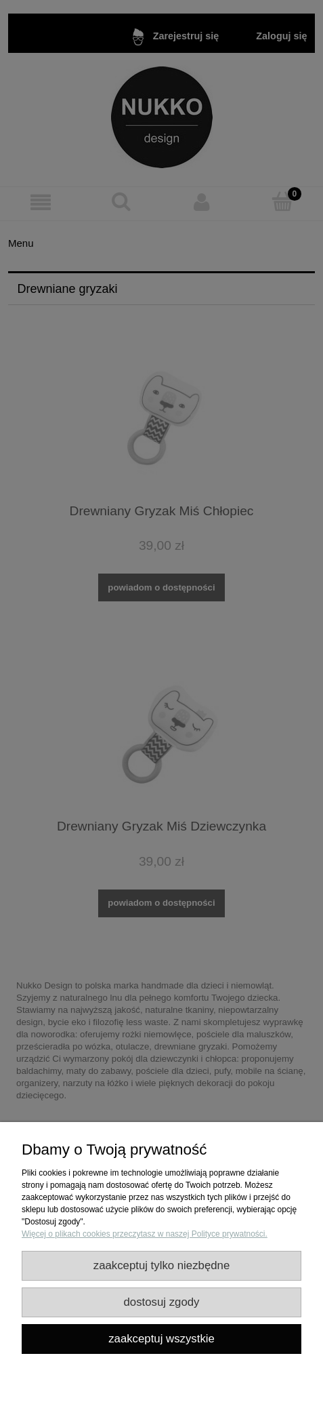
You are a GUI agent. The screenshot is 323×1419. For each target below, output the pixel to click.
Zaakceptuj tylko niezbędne (161, 1265)
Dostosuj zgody (162, 1302)
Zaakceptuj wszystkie (161, 1338)
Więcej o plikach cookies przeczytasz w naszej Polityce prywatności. (144, 1234)
